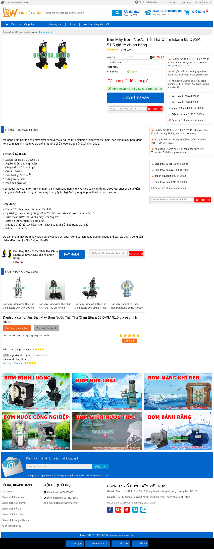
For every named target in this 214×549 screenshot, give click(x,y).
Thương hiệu (55, 24)
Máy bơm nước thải (44, 32)
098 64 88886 (192, 96)
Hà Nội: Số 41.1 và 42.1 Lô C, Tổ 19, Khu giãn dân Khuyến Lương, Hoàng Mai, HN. (189, 62)
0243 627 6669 (196, 114)
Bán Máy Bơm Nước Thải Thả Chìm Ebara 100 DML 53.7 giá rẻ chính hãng (90, 308)
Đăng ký (100, 466)
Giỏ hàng (198, 11)
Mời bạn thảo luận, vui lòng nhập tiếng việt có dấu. (59, 339)
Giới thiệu (171, 2)
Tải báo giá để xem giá (128, 80)
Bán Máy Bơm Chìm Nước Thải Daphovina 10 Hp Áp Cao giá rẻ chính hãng (127, 308)
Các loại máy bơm (24, 32)
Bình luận (126, 50)
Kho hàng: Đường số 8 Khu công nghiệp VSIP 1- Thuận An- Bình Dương (188, 83)
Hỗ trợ (198, 2)
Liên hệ (207, 2)
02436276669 (71, 497)
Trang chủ (8, 32)
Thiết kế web (107, 535)
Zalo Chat (121, 543)
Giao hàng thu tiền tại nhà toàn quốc (137, 89)
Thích (16, 363)
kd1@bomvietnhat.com (191, 120)
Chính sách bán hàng (149, 2)
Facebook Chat (97, 543)
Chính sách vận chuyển (14, 502)
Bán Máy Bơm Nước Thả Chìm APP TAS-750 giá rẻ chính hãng (55, 308)
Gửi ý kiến (129, 340)
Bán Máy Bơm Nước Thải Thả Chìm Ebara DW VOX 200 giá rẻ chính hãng (18, 308)
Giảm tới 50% (132, 13)
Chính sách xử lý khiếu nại (15, 520)
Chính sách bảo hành (13, 514)
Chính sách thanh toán (13, 497)
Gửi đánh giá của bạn (16, 328)
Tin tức (72, 24)
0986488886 (66, 492)
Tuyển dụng (185, 2)
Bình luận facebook (46, 328)
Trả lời (6, 363)
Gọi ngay (74, 543)
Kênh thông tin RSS (12, 526)
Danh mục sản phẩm (22, 24)
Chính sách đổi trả (11, 508)
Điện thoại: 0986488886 (14, 2)
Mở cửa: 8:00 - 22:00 (167, 13)
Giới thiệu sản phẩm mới (96, 24)
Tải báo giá (157, 57)
